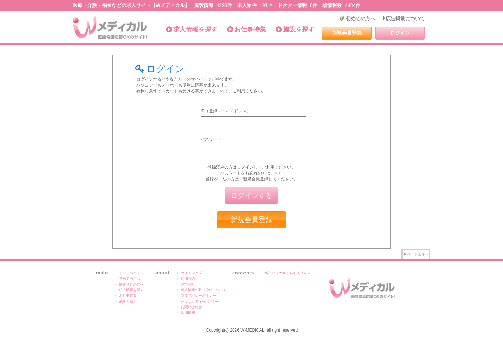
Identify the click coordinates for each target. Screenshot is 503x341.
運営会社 (188, 284)
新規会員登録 (347, 33)
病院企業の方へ (131, 284)
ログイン (400, 33)
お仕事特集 (250, 29)
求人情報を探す (195, 29)
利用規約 (188, 279)
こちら (276, 173)
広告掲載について (405, 18)
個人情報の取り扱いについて (203, 290)
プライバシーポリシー (198, 295)
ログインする (251, 195)
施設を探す (298, 29)
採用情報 (188, 312)
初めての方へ (360, 18)
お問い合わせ (191, 307)
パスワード (211, 139)
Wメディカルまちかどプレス (288, 273)
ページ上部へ (417, 254)
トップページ (129, 273)
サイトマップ (191, 273)
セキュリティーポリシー (200, 301)
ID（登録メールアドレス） (226, 111)
